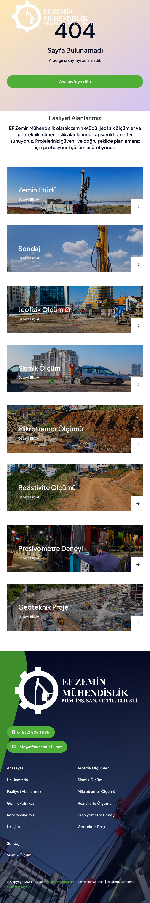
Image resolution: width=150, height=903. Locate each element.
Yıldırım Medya (17, 887)
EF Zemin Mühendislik (59, 882)
